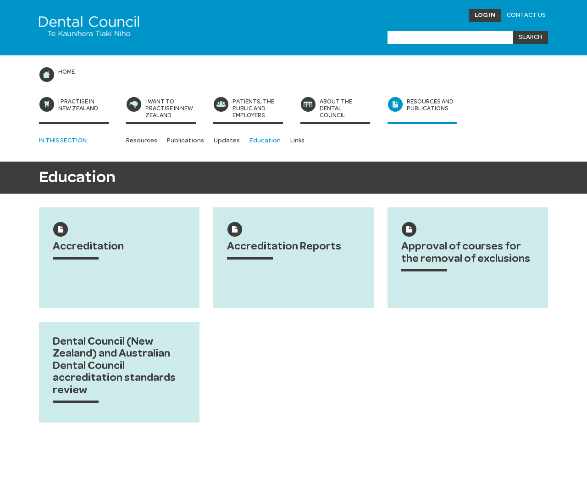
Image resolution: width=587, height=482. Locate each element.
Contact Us (526, 15)
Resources (141, 140)
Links (297, 140)
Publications (185, 140)
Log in (485, 15)
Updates (227, 140)
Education (265, 140)
